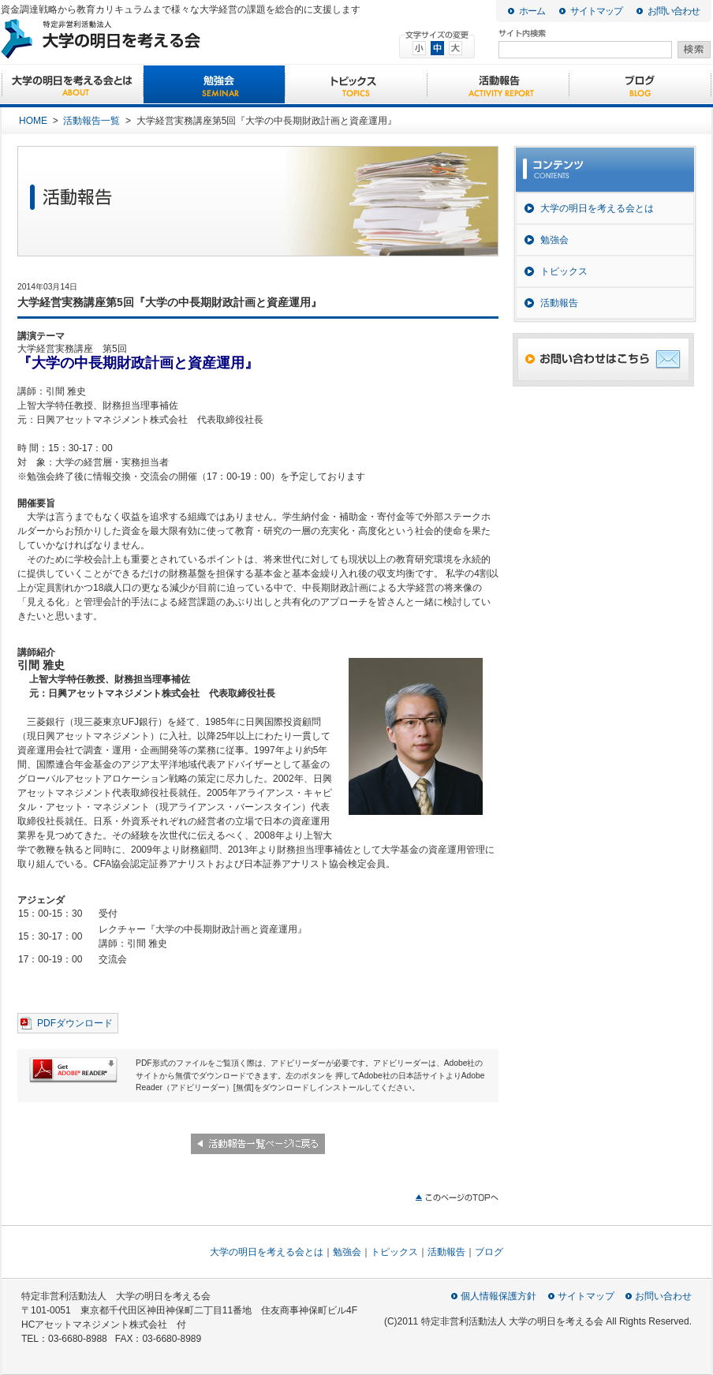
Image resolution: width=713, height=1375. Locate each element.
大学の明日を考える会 (160, 38)
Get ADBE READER (73, 1070)
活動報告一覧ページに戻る (258, 1144)
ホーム (532, 11)
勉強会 (214, 85)
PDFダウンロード (75, 1023)
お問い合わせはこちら (603, 359)
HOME (33, 120)
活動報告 (498, 85)
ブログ (640, 85)
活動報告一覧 (91, 120)
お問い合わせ (674, 11)
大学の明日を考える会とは (72, 85)
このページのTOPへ (456, 1197)
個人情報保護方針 (498, 1296)
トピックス (356, 85)
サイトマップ (596, 11)
